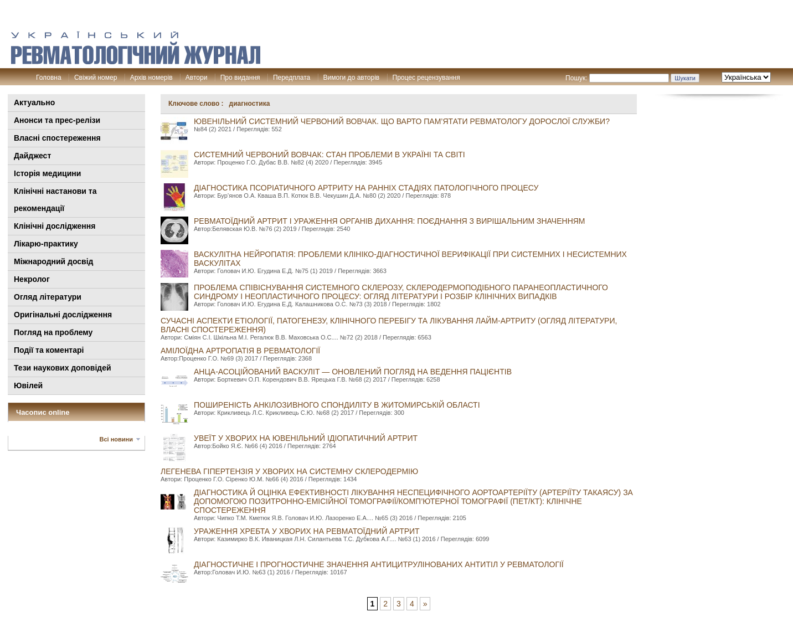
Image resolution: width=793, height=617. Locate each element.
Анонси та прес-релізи (57, 120)
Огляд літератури (47, 296)
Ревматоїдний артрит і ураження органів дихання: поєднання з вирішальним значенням (389, 221)
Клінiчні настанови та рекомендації (55, 200)
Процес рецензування (426, 77)
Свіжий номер (95, 77)
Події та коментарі (49, 350)
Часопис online (43, 412)
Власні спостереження (57, 137)
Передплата (291, 77)
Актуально (34, 102)
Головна (48, 77)
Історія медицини (47, 173)
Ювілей (28, 385)
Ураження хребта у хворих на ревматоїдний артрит (307, 531)
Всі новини (116, 439)
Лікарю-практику (46, 243)
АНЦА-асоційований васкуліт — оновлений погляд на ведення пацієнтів (353, 371)
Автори (197, 77)
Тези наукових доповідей (62, 367)
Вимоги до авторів (351, 77)
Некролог (32, 279)
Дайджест (32, 155)
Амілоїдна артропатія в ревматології (240, 350)
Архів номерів (151, 77)
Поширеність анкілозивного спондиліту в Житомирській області (337, 404)
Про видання (240, 77)
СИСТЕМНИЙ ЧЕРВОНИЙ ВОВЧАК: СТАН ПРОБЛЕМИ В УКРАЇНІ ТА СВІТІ (329, 154)
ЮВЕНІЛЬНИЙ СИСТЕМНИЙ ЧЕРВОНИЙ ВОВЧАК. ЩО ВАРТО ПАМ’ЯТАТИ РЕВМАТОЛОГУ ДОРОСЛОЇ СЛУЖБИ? (402, 121)
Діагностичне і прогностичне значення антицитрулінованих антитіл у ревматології (379, 564)
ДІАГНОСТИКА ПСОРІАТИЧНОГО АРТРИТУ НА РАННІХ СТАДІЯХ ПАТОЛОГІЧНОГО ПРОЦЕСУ (366, 187)
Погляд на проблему (53, 332)
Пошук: (576, 78)
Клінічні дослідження (54, 226)
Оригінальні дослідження (63, 314)
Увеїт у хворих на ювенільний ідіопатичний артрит (306, 438)
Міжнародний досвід (54, 261)
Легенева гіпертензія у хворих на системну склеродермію (289, 471)
